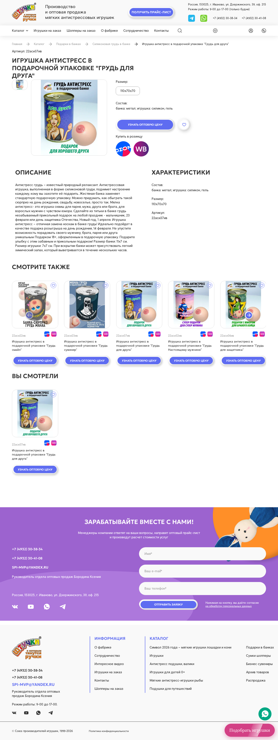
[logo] (24, 12)
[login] (250, 30)
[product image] (69, 118)
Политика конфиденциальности (140, 731)
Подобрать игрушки (249, 730)
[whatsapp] (203, 18)
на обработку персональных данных (230, 607)
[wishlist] (214, 30)
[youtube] (34, 608)
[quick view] (35, 304)
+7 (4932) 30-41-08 (254, 18)
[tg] (192, 18)
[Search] (180, 30)
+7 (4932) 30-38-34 (225, 18)
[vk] (16, 608)
